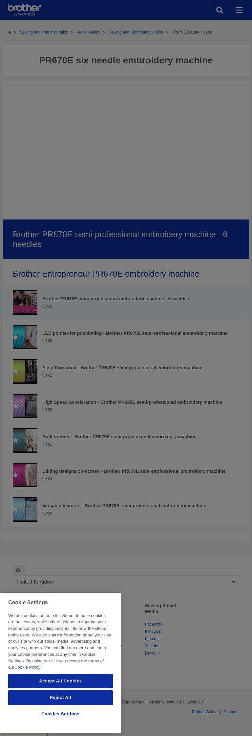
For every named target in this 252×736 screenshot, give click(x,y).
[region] (60, 663)
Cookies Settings (60, 713)
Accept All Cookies (60, 680)
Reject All (60, 697)
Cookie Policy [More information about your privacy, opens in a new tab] (27, 667)
